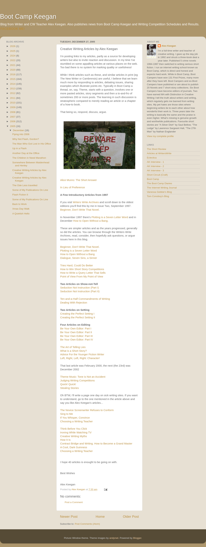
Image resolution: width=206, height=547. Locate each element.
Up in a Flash (19, 148)
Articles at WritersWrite (159, 153)
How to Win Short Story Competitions (82, 269)
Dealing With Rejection (73, 302)
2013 (13, 88)
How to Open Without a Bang (90, 220)
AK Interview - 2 (155, 166)
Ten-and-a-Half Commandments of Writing (85, 298)
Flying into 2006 (20, 134)
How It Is (65, 439)
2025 (13, 51)
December (19, 130)
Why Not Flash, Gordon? (25, 139)
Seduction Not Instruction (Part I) (79, 287)
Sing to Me (66, 413)
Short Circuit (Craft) (157, 174)
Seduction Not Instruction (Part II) (79, 291)
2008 (13, 112)
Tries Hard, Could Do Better (76, 265)
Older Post (131, 516)
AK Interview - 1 (155, 162)
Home (100, 516)
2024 (13, 55)
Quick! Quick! (68, 384)
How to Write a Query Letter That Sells (83, 272)
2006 (13, 121)
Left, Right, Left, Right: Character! (80, 358)
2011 (13, 98)
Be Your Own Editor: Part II (76, 332)
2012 (13, 93)
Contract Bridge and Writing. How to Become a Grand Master (96, 443)
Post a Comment (74, 502)
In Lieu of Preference (72, 187)
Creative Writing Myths (73, 436)
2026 (13, 46)
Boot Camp (153, 179)
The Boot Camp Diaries (159, 183)
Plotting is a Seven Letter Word (109, 217)
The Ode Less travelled (24, 185)
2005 (13, 126)
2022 (13, 60)
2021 (13, 65)
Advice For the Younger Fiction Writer (82, 354)
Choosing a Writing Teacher (76, 421)
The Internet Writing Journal (162, 187)
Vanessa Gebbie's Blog (159, 192)
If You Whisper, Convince (75, 417)
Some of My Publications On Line (30, 190)
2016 (13, 74)
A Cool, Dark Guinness (73, 447)
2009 (13, 107)
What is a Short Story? (73, 350)
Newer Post (69, 516)
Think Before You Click (73, 428)
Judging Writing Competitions (77, 380)
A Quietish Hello (21, 213)
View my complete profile (160, 136)
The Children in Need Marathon (29, 157)
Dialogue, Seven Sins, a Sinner (78, 258)
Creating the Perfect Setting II (77, 317)
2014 (13, 84)
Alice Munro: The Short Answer (78, 180)
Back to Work (19, 204)
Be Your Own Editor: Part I (75, 328)
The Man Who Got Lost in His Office (31, 143)
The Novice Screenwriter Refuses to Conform (87, 410)
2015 (13, 79)
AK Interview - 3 (155, 170)
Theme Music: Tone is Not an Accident (82, 376)
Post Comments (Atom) (87, 524)
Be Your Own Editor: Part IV (76, 339)
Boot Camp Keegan (28, 16)
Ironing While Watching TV (76, 432)
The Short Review (156, 149)
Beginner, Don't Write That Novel (79, 209)
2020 (13, 69)
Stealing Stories (69, 388)
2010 (13, 102)
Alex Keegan (168, 45)
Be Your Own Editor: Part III (76, 336)
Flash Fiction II (20, 194)
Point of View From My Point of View (81, 276)
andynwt (113, 538)
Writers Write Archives (86, 202)
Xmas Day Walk (21, 208)
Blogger (137, 538)
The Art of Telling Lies (73, 347)
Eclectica (152, 157)
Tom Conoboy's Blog (158, 196)
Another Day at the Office (25, 153)
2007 (13, 116)
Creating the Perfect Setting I (77, 313)
